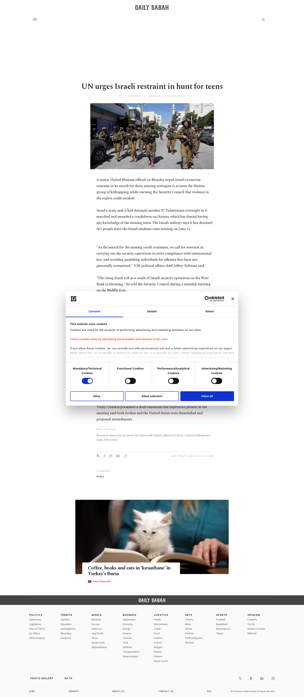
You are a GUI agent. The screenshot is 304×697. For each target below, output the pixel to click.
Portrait (189, 633)
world (100, 476)
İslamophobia (99, 647)
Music (188, 624)
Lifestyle (161, 615)
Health (157, 619)
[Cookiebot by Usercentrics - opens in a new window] (207, 299)
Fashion (158, 638)
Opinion (253, 615)
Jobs (32, 691)
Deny (96, 396)
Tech (125, 642)
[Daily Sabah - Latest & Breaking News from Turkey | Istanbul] (152, 7)
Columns (252, 619)
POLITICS (35, 615)
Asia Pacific (98, 633)
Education (66, 624)
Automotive (129, 619)
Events (188, 628)
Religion (158, 647)
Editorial (251, 633)
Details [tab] (152, 311)
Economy (128, 624)
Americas (97, 628)
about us (118, 691)
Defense (127, 647)
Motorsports (223, 628)
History (158, 651)
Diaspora (66, 638)
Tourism (127, 638)
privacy (74, 691)
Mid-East (96, 619)
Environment (161, 624)
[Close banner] (232, 298)
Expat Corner (161, 661)
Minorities (66, 633)
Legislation (35, 624)
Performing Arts (193, 638)
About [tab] (209, 311)
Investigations (68, 628)
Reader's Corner (256, 628)
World (97, 615)
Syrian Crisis (98, 642)
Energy (126, 628)
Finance (127, 633)
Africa (95, 638)
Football (220, 619)
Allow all (207, 396)
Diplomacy (35, 619)
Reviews (189, 642)
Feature (158, 656)
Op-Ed (250, 624)
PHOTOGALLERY (102, 581)
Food (157, 633)
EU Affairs (34, 633)
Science (158, 642)
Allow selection (151, 396)
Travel (157, 628)
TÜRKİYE (66, 615)
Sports (221, 615)
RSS (209, 691)
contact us (165, 691)
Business (129, 615)
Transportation (131, 651)
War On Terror (37, 628)
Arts (188, 615)
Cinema (189, 619)
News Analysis (37, 638)
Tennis (219, 633)
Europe (95, 624)
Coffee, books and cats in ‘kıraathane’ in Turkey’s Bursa (129, 570)
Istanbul (65, 619)
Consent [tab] (94, 311)
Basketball (222, 624)
